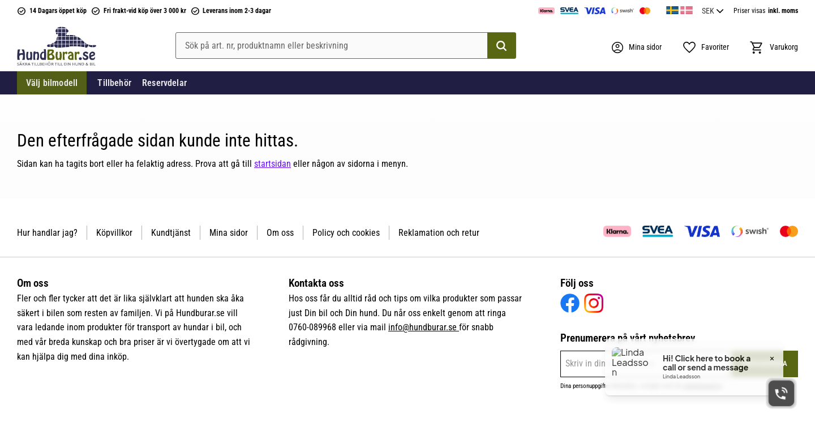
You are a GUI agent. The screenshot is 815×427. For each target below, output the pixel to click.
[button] (705, 47)
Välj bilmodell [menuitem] (52, 82)
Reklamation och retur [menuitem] (438, 232)
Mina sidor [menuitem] (228, 232)
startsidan (272, 163)
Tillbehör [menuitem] (114, 82)
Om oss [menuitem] (280, 232)
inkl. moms (783, 11)
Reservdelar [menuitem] (164, 82)
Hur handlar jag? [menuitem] (47, 232)
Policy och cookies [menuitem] (346, 232)
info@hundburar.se (423, 327)
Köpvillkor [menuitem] (114, 232)
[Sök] (501, 46)
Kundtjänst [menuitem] (171, 232)
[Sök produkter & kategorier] (346, 46)
